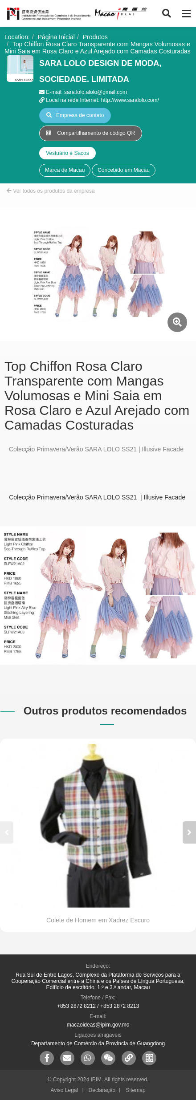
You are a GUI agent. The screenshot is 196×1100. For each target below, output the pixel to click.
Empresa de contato (75, 115)
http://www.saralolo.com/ (130, 100)
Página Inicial (56, 37)
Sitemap (136, 1090)
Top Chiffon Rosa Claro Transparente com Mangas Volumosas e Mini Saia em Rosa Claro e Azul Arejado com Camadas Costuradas (97, 48)
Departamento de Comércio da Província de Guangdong (98, 1043)
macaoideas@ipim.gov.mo (98, 1025)
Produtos (95, 37)
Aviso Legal (64, 1090)
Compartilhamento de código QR (90, 133)
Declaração (102, 1090)
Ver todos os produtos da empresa (51, 191)
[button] (189, 832)
